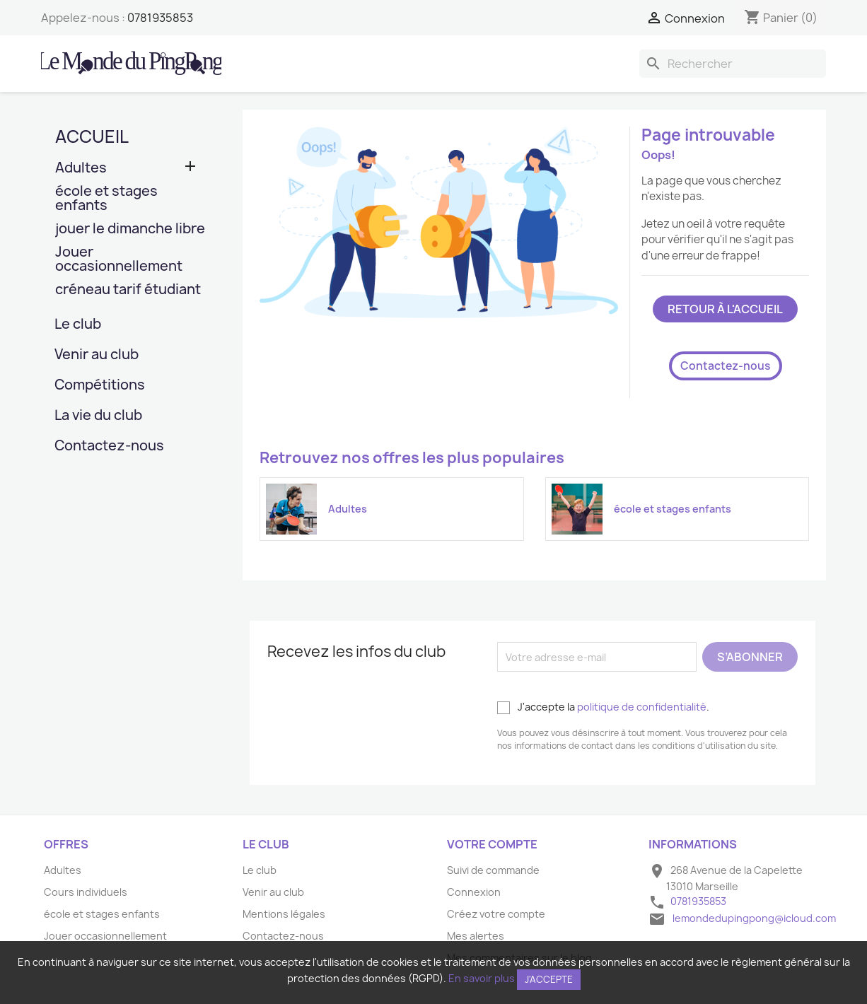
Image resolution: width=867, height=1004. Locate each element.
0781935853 (160, 17)
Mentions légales (284, 914)
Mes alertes (475, 935)
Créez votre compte (496, 914)
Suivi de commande (493, 870)
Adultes (81, 168)
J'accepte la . (603, 707)
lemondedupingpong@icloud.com (754, 918)
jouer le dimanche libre (130, 229)
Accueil (92, 136)
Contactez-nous (109, 446)
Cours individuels (85, 892)
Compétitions (99, 386)
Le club (77, 325)
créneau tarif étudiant (128, 290)
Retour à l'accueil (725, 309)
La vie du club (98, 416)
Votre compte (492, 844)
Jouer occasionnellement (118, 260)
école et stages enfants (106, 199)
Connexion (474, 892)
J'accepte (549, 979)
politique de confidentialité (641, 706)
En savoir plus (481, 978)
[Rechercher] (732, 63)
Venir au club (96, 355)
